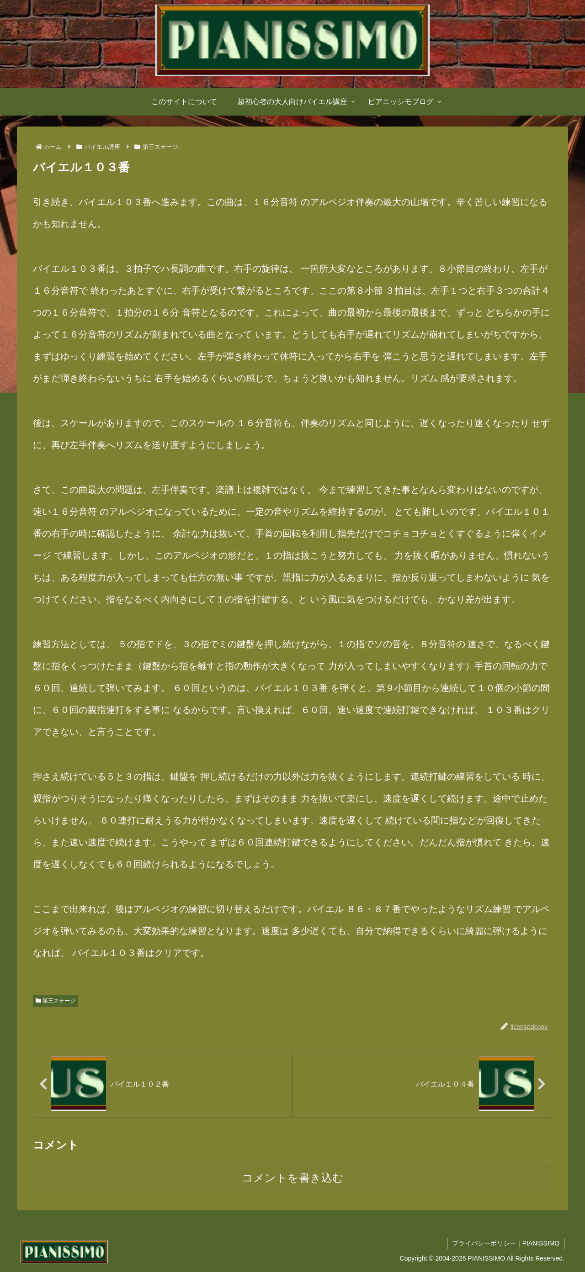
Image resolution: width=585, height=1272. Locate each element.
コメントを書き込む (293, 1178)
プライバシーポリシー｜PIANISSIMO (505, 1243)
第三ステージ (55, 1001)
